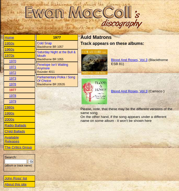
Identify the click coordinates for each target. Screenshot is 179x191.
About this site (16, 184)
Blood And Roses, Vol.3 (129, 60)
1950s (9, 43)
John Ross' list (16, 178)
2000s (9, 119)
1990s (9, 113)
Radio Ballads (15, 125)
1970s (9, 55)
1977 (12, 90)
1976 (12, 84)
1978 (12, 96)
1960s (9, 49)
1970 (12, 61)
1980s (9, 107)
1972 (12, 73)
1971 (12, 67)
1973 (12, 78)
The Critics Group (18, 147)
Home (9, 37)
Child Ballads (15, 131)
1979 (12, 101)
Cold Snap (44, 43)
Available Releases (12, 139)
